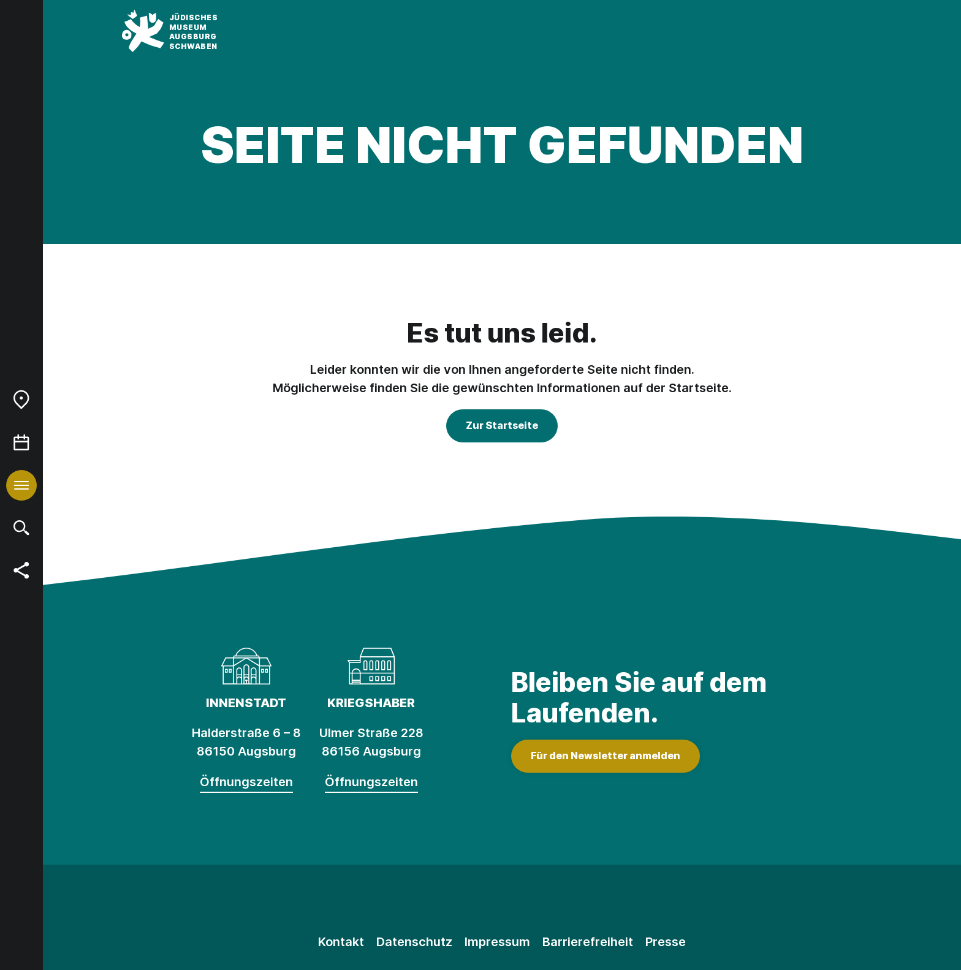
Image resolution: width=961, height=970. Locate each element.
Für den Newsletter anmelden (605, 755)
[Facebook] (502, 901)
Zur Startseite (502, 425)
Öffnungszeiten (246, 782)
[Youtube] (557, 901)
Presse (665, 941)
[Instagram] (446, 901)
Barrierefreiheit (587, 941)
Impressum (497, 941)
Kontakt (341, 941)
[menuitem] (21, 399)
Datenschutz (414, 941)
